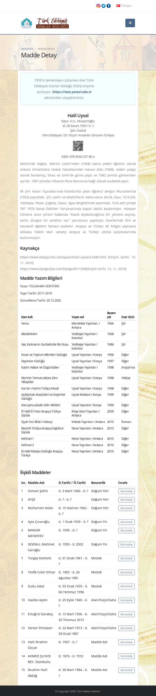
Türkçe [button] (124, 6)
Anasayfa (27, 48)
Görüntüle (126, 491)
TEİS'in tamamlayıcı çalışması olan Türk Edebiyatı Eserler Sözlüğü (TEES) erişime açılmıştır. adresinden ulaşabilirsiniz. (64, 89)
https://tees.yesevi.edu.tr (72, 92)
